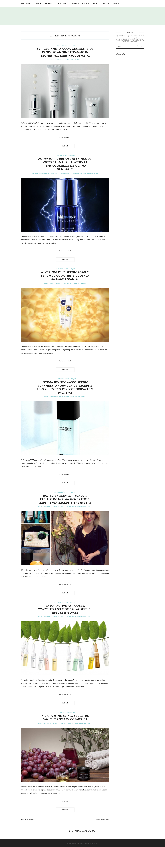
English (106, 3)
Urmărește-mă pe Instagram (82, 831)
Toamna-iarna (85, 173)
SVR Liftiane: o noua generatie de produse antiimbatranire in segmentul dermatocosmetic (65, 52)
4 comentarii (65, 801)
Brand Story (44, 173)
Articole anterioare (27, 820)
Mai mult (65, 146)
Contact (116, 3)
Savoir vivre (61, 3)
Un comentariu (65, 137)
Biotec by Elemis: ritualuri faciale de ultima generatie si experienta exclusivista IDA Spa (65, 499)
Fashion (48, 3)
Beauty (38, 3)
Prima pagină (26, 3)
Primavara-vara (56, 173)
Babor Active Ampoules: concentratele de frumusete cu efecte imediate (65, 609)
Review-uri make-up (65, 59)
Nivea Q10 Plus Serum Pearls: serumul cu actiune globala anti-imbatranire (65, 276)
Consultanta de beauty (79, 3)
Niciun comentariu (65, 251)
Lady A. (96, 3)
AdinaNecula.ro (121, 54)
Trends (77, 59)
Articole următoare (102, 820)
